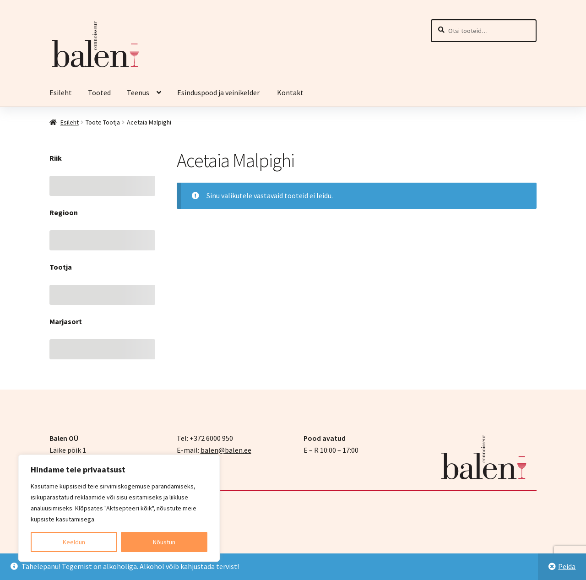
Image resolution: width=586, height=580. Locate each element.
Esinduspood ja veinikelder (219, 92)
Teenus (138, 92)
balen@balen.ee (226, 450)
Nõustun (164, 542)
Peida (566, 566)
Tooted (99, 92)
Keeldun (74, 542)
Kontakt (290, 92)
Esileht (60, 92)
